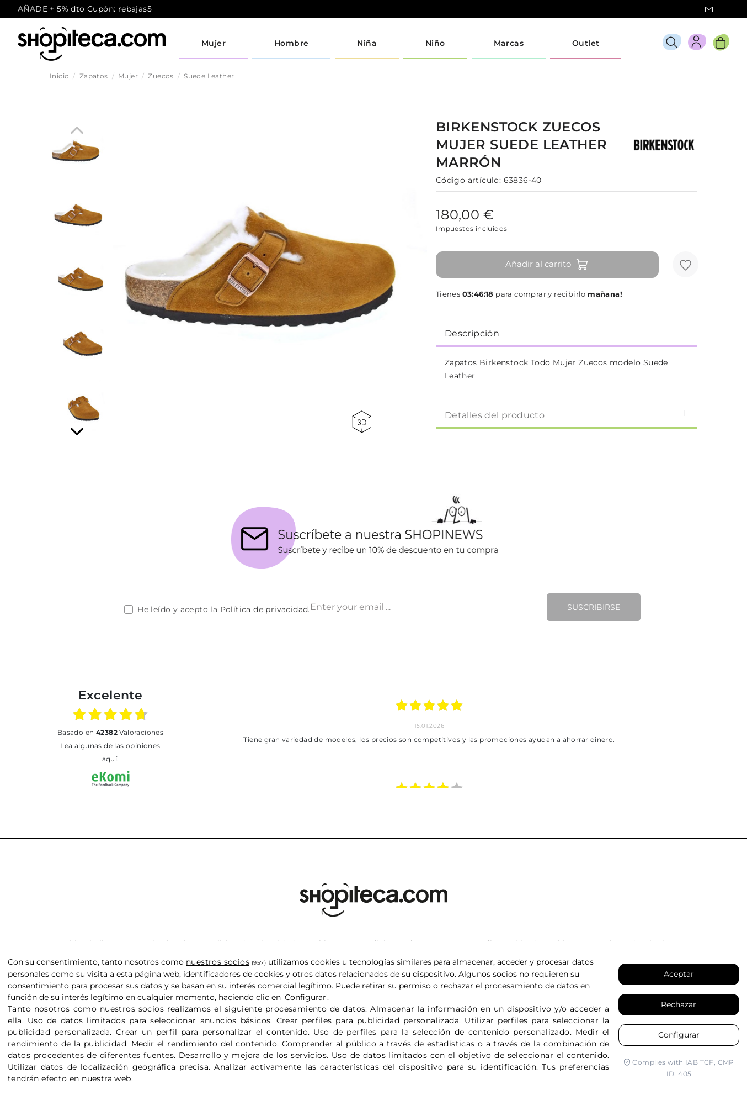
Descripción (567, 333)
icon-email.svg (709, 9)
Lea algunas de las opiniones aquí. (110, 752)
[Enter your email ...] (415, 607)
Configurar (679, 1035)
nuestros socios (217, 962)
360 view (361, 421)
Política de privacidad (264, 609)
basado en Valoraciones (110, 732)
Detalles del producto (567, 414)
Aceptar (679, 974)
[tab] (566, 332)
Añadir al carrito (547, 264)
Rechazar (678, 1004)
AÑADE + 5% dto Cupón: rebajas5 (85, 9)
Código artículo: (468, 180)
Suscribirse (593, 607)
